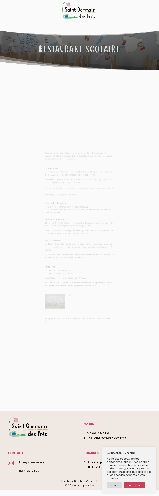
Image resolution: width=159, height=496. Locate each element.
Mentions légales (72, 481)
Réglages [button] (114, 485)
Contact (91, 481)
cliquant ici (58, 212)
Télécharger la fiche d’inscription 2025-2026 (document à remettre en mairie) (79, 196)
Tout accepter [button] (134, 485)
